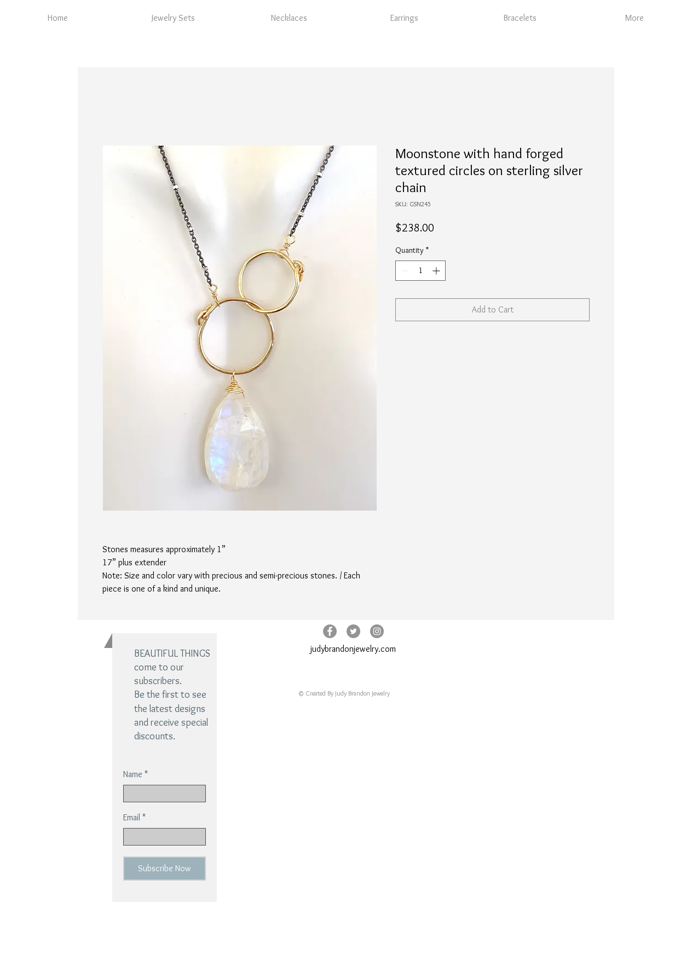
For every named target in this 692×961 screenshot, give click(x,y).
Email (131, 817)
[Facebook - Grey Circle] (330, 631)
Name (132, 774)
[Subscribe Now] (164, 868)
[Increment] (437, 270)
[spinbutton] (420, 270)
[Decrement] (404, 270)
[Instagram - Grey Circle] (377, 631)
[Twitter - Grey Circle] (353, 631)
